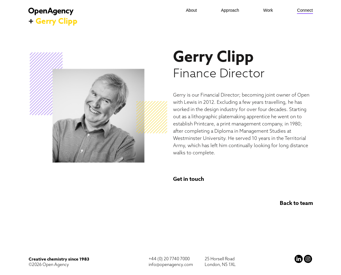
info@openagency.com (171, 264)
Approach (230, 10)
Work (268, 10)
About (191, 10)
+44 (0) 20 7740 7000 (169, 258)
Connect (305, 10)
